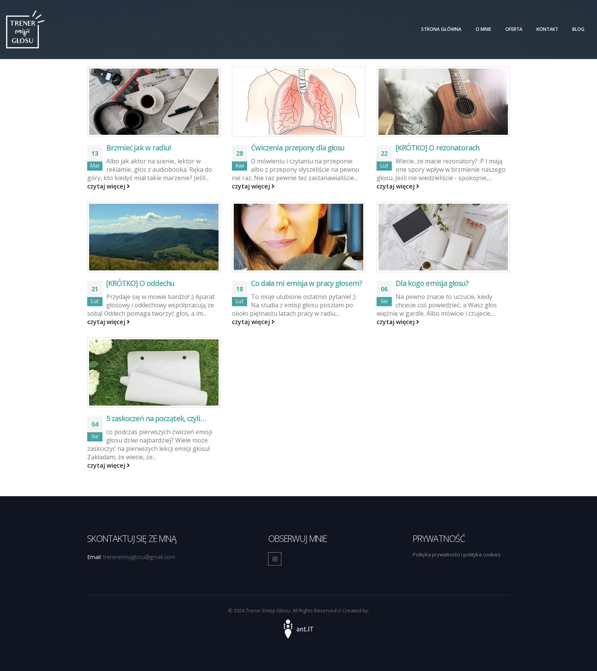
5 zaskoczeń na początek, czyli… (156, 418)
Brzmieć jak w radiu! (138, 148)
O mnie (483, 29)
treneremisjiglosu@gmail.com (139, 557)
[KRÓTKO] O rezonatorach (437, 148)
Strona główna (441, 29)
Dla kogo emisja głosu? (432, 283)
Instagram (274, 559)
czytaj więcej (108, 186)
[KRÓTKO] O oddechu (140, 283)
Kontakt (547, 29)
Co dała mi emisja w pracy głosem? (306, 283)
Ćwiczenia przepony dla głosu (298, 148)
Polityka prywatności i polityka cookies (457, 554)
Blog (578, 29)
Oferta (513, 29)
